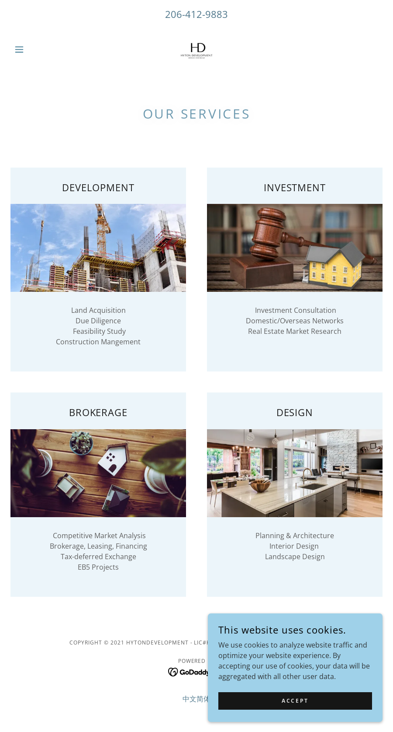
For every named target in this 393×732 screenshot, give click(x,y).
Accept (295, 707)
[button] (38, 49)
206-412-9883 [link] (196, 14)
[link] (196, 49)
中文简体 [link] (196, 699)
